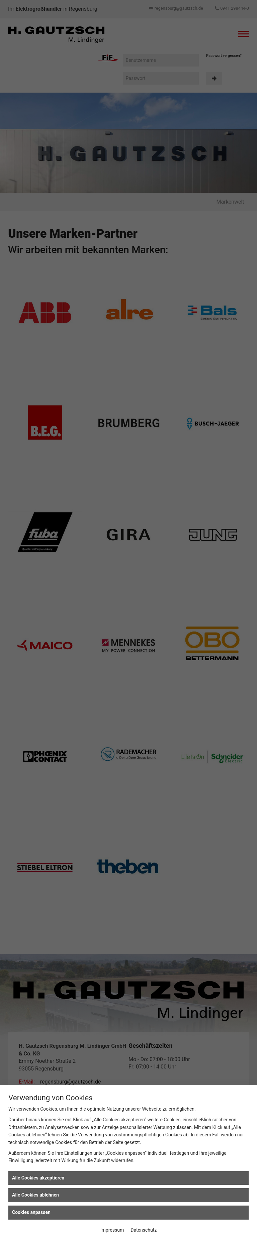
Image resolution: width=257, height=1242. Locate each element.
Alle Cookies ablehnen (35, 1195)
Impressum (112, 1230)
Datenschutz (144, 1230)
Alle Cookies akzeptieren (38, 1177)
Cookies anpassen (31, 1212)
